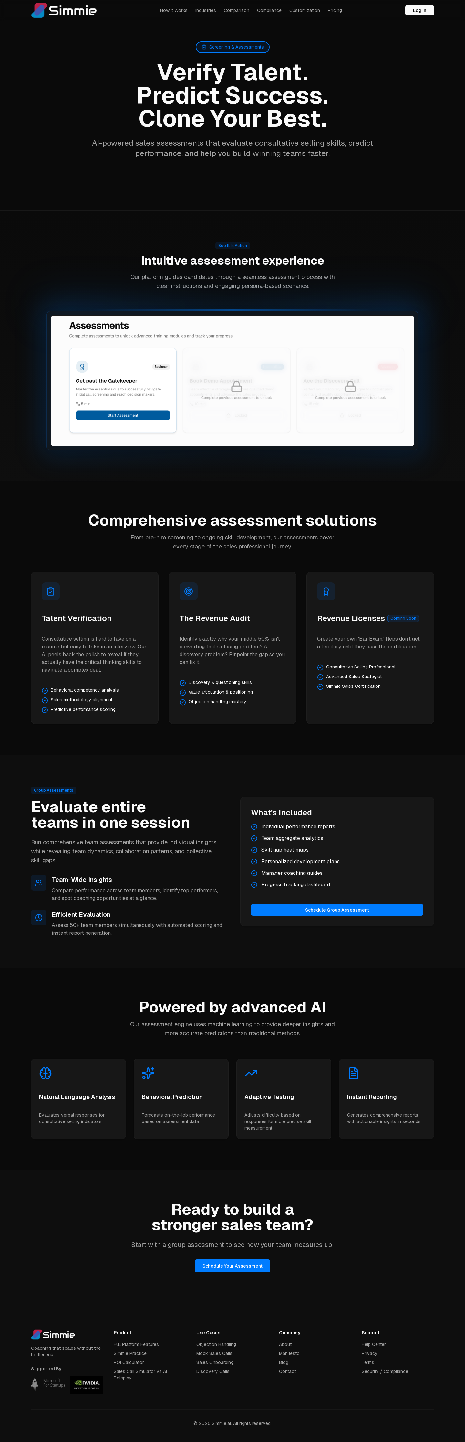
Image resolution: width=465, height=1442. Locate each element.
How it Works (174, 10)
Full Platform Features (136, 1344)
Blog (283, 1362)
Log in (419, 10)
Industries (205, 10)
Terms (368, 1362)
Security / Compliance (385, 1371)
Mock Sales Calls (214, 1353)
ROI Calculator (129, 1362)
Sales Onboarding (214, 1362)
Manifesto (289, 1353)
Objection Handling (216, 1344)
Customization (304, 10)
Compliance (269, 10)
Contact (287, 1371)
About (285, 1344)
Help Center (374, 1344)
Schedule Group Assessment (337, 910)
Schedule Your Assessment (232, 1266)
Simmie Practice (130, 1353)
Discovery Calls (213, 1371)
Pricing (335, 10)
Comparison (236, 10)
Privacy (369, 1353)
